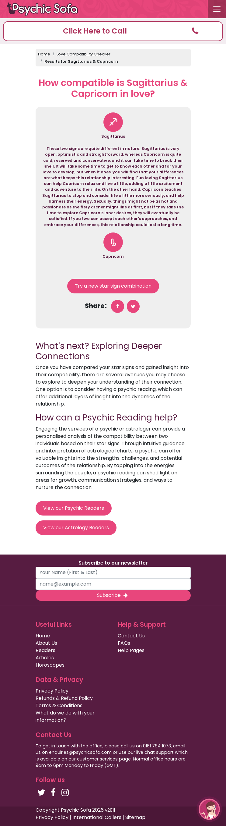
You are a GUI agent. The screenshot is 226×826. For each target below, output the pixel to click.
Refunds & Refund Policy (64, 698)
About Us (46, 643)
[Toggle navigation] (217, 9)
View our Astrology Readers (76, 527)
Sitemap (135, 817)
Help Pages (131, 650)
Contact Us (131, 635)
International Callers (96, 817)
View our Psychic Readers (73, 508)
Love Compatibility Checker (83, 54)
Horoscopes (50, 664)
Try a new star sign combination (113, 285)
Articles (45, 657)
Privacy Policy (52, 690)
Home (44, 54)
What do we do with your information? (65, 716)
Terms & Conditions (59, 705)
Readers (45, 650)
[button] (113, 31)
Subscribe (113, 595)
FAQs (124, 643)
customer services (97, 759)
